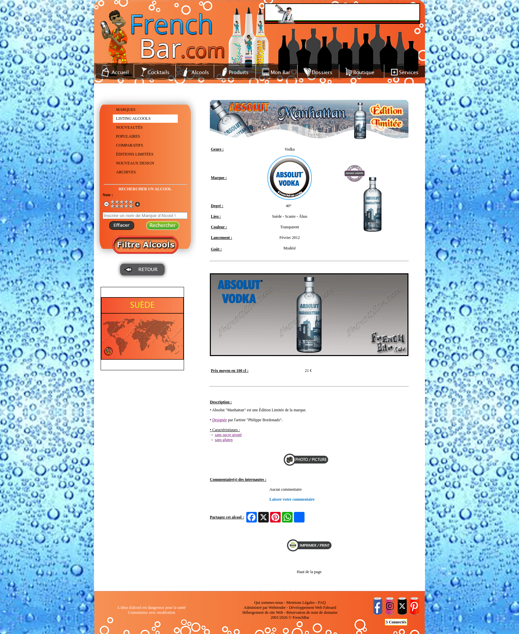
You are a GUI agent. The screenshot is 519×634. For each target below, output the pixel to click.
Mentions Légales (300, 602)
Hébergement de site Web (262, 612)
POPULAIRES (128, 136)
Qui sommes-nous (268, 602)
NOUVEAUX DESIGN (135, 163)
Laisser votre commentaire (292, 499)
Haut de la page (309, 571)
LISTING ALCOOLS (133, 118)
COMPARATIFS (129, 145)
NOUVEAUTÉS (129, 127)
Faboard (329, 607)
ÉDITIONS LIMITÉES (135, 154)
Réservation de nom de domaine (312, 612)
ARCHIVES (126, 172)
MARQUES (126, 109)
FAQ (322, 602)
